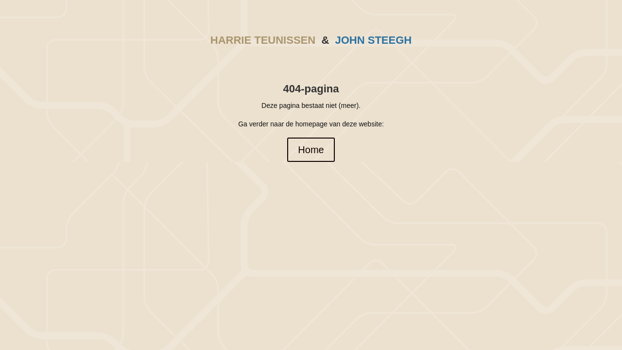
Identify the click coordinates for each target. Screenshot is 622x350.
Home (311, 149)
